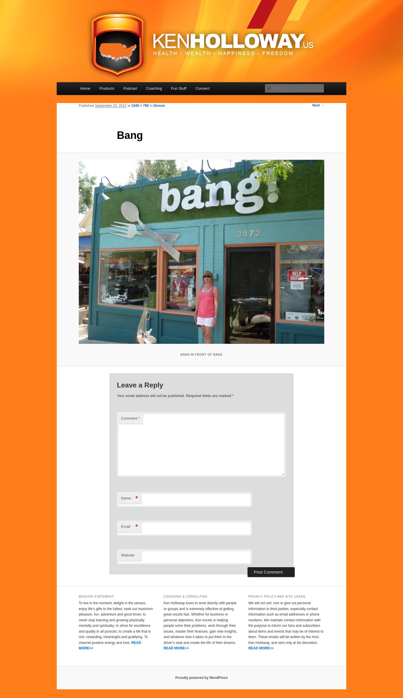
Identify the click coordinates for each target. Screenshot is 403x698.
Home (85, 88)
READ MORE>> (176, 648)
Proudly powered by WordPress (201, 678)
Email (129, 527)
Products (106, 88)
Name (129, 498)
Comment (130, 418)
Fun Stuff (178, 88)
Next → (318, 105)
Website (128, 555)
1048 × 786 (140, 106)
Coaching (154, 88)
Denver (159, 106)
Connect (202, 88)
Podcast (130, 88)
